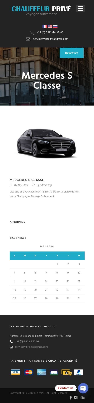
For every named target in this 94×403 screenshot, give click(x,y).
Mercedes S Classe (27, 180)
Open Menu (80, 8)
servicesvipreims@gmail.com (31, 347)
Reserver (71, 53)
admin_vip (46, 185)
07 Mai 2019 (21, 185)
